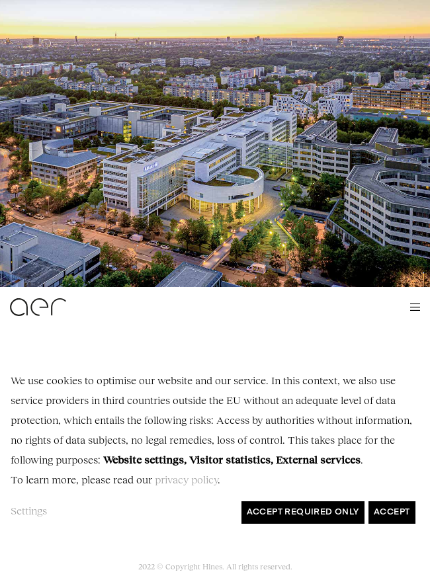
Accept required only (303, 512)
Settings (29, 510)
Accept (391, 512)
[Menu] (411, 307)
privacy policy (186, 479)
